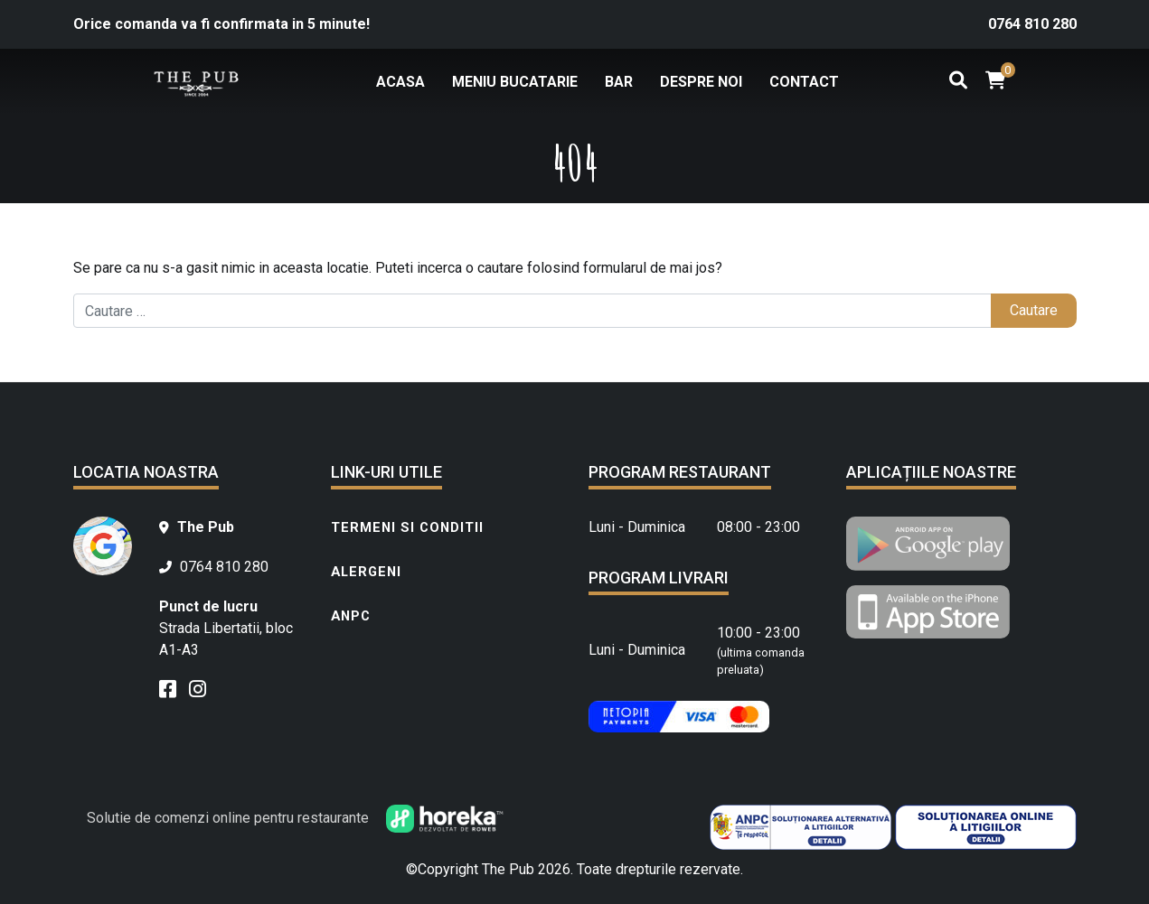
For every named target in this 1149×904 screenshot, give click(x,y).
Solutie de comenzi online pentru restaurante (295, 817)
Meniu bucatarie (515, 81)
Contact (804, 81)
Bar (619, 81)
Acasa (400, 81)
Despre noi (701, 81)
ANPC (351, 616)
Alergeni (366, 572)
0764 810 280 (1032, 24)
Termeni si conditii (407, 527)
